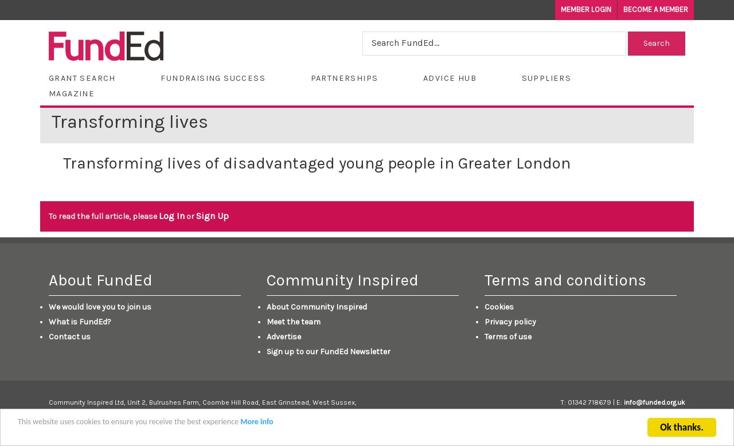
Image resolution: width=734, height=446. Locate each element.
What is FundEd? (80, 322)
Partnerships (344, 78)
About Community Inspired (317, 307)
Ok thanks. (681, 430)
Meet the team (294, 322)
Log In (172, 215)
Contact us (70, 337)
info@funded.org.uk (654, 402)
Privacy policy (510, 322)
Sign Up (212, 215)
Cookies (499, 307)
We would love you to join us (100, 307)
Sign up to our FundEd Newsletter (329, 352)
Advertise (284, 337)
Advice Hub (450, 78)
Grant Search (82, 78)
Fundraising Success (213, 78)
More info (256, 424)
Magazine (72, 94)
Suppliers (547, 78)
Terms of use (508, 337)
